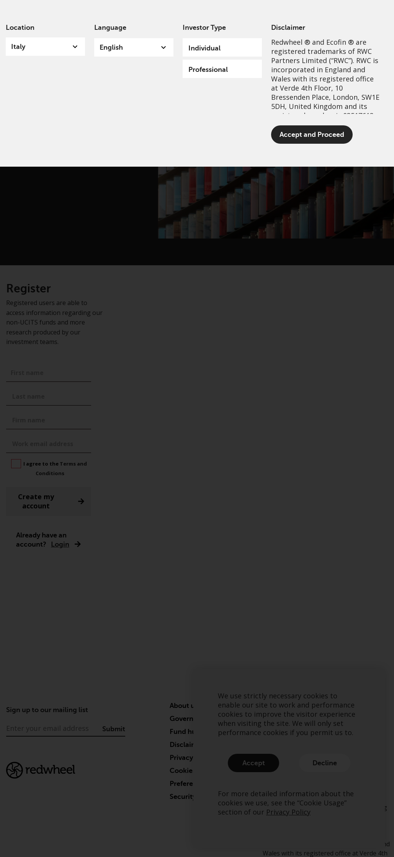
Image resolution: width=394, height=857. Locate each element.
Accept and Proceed (312, 134)
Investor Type (204, 27)
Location (20, 27)
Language (110, 27)
